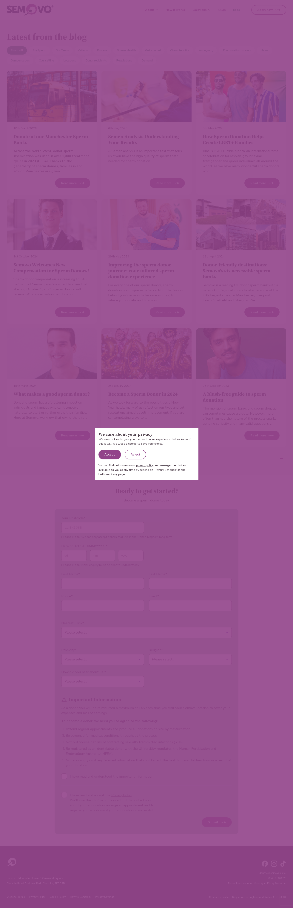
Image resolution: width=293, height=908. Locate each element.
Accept (109, 455)
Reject (135, 455)
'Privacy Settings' (165, 470)
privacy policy (144, 465)
